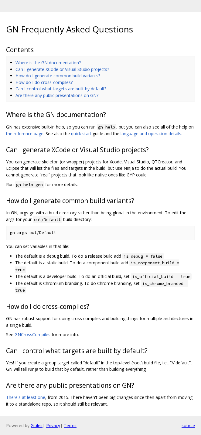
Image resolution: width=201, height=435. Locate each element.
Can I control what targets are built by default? (60, 89)
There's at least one (25, 397)
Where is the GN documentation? (48, 62)
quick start (81, 133)
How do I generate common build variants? (57, 76)
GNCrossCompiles (32, 334)
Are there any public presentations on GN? (56, 95)
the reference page (24, 133)
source (188, 425)
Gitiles (37, 425)
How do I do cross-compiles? (44, 82)
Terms (70, 425)
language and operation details (151, 133)
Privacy (53, 425)
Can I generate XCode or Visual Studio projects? (62, 69)
